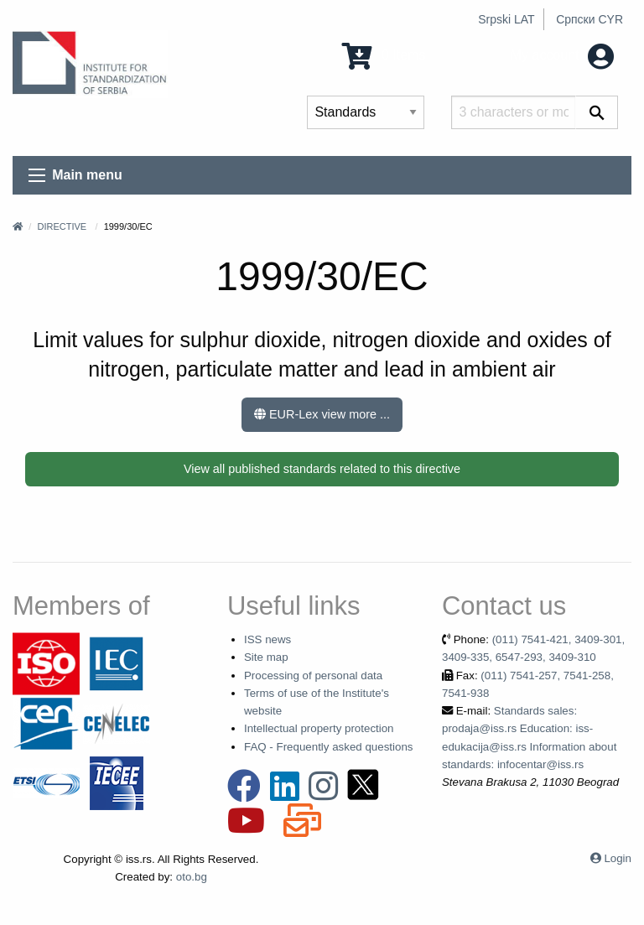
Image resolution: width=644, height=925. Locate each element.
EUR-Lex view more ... (322, 414)
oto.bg (191, 876)
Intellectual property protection (319, 728)
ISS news (267, 639)
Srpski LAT (506, 19)
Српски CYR (589, 19)
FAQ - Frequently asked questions (328, 747)
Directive (61, 226)
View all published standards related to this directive (322, 468)
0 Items (383, 55)
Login (617, 858)
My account (562, 55)
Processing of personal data (313, 675)
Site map (266, 657)
